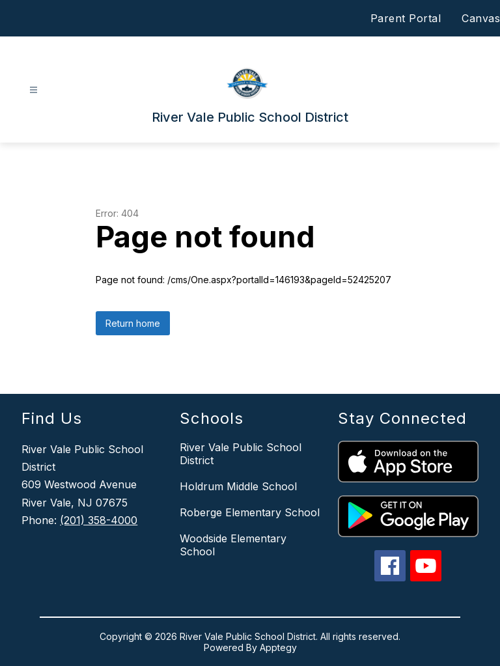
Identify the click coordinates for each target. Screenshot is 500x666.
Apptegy (278, 647)
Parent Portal (405, 18)
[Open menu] (33, 90)
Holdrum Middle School (238, 486)
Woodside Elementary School (233, 545)
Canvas (481, 18)
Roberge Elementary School (250, 512)
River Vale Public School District (240, 454)
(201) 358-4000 (98, 520)
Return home (132, 323)
